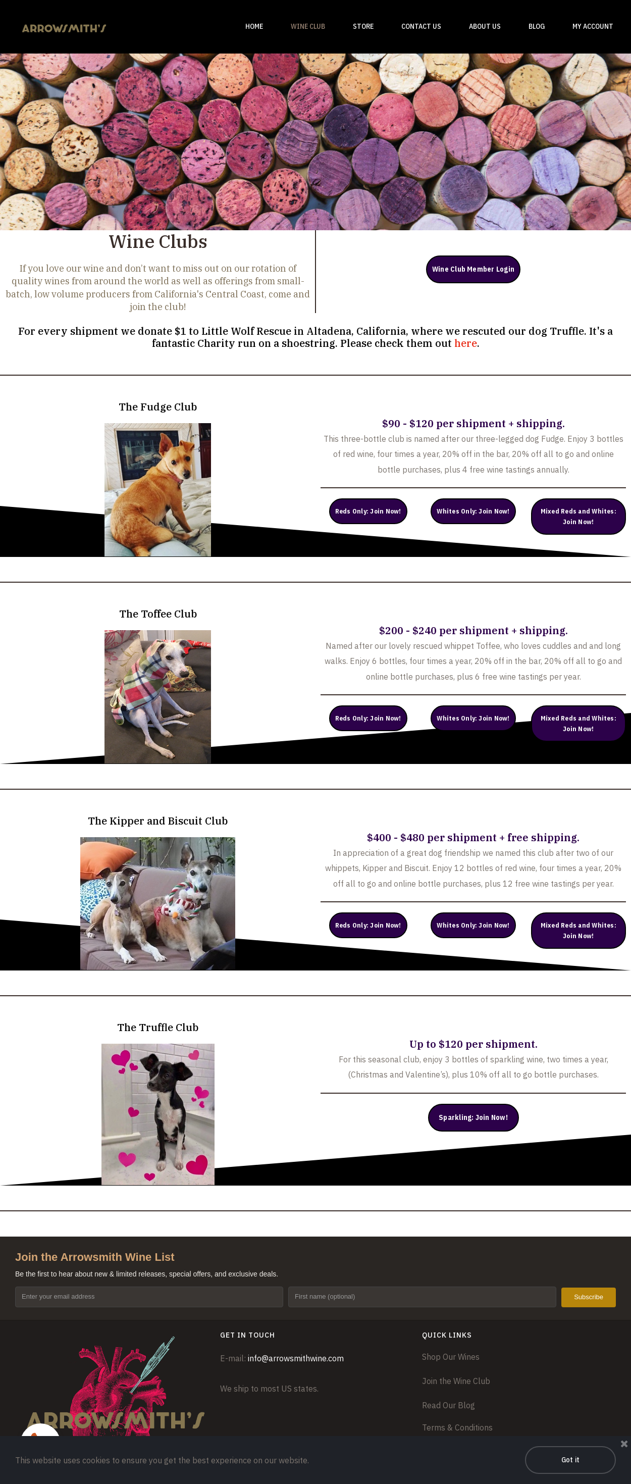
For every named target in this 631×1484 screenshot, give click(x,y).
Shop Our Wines (451, 1357)
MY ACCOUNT (592, 26)
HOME (254, 26)
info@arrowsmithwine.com (296, 1358)
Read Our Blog (448, 1405)
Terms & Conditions (457, 1427)
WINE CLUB (308, 26)
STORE (363, 26)
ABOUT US (485, 26)
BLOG (537, 26)
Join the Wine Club (456, 1381)
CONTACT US (421, 26)
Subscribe (588, 1297)
